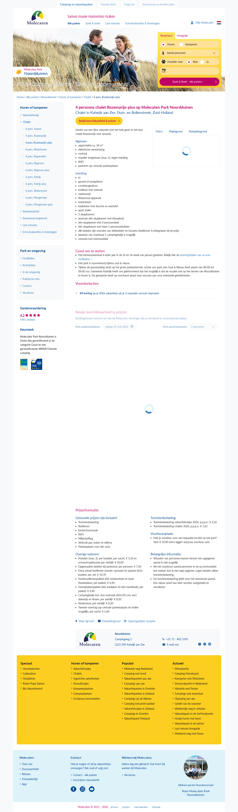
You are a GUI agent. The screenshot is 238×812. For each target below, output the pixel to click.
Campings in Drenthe (136, 713)
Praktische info (31, 279)
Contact (27, 285)
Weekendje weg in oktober (190, 708)
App (24, 784)
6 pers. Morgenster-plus (39, 204)
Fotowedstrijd (30, 779)
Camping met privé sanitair (139, 703)
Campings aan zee (134, 683)
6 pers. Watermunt (36, 190)
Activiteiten (29, 265)
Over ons (27, 764)
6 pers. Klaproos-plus (37, 170)
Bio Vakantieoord (32, 688)
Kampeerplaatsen (83, 688)
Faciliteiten (28, 258)
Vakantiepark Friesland (137, 718)
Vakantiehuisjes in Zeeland (139, 708)
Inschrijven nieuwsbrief (86, 780)
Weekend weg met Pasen (189, 733)
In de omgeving (31, 272)
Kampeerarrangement (34, 218)
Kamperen (190, 44)
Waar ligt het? (84, 621)
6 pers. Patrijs (33, 177)
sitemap (156, 807)
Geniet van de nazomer (188, 703)
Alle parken (73, 23)
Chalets (77, 673)
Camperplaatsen (82, 693)
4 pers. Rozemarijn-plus (38, 142)
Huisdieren (29, 678)
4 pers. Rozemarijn (35, 135)
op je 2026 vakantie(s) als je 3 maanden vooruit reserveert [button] (119, 293)
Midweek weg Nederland (138, 668)
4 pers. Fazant (33, 128)
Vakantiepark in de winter (189, 723)
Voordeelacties (31, 668)
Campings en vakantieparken (76, 4)
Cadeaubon (29, 673)
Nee (195, 61)
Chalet (26, 122)
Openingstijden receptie (139, 621)
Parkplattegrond (109, 621)
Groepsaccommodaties (86, 698)
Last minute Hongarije (187, 728)
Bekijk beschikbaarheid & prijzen (97, 120)
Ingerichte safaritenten (86, 678)
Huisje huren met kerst (188, 718)
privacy (114, 807)
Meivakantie (182, 668)
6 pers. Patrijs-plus (35, 183)
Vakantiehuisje (30, 115)
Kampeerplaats (30, 211)
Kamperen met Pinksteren (189, 678)
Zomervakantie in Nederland (191, 683)
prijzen (126, 807)
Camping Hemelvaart (187, 673)
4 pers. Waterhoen (36, 149)
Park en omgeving (32, 251)
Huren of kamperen (34, 107)
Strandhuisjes (81, 683)
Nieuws (26, 774)
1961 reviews (27, 319)
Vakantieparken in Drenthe (139, 688)
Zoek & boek (93, 23)
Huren (171, 44)
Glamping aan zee (185, 698)
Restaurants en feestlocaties (158, 4)
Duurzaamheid (30, 769)
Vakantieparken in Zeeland (139, 693)
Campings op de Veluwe (137, 698)
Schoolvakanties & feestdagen (142, 23)
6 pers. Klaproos (34, 163)
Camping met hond (135, 673)
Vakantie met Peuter (186, 688)
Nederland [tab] (166, 35)
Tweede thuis (108, 4)
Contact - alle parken (85, 775)
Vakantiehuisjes (82, 668)
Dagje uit (129, 4)
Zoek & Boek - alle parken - (187, 81)
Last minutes (112, 23)
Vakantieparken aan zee (137, 678)
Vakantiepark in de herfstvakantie (194, 713)
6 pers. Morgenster (36, 197)
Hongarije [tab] (182, 35)
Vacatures (28, 292)
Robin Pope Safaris (33, 683)
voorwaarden (141, 807)
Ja (207, 61)
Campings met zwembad (189, 693)
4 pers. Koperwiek (35, 156)
